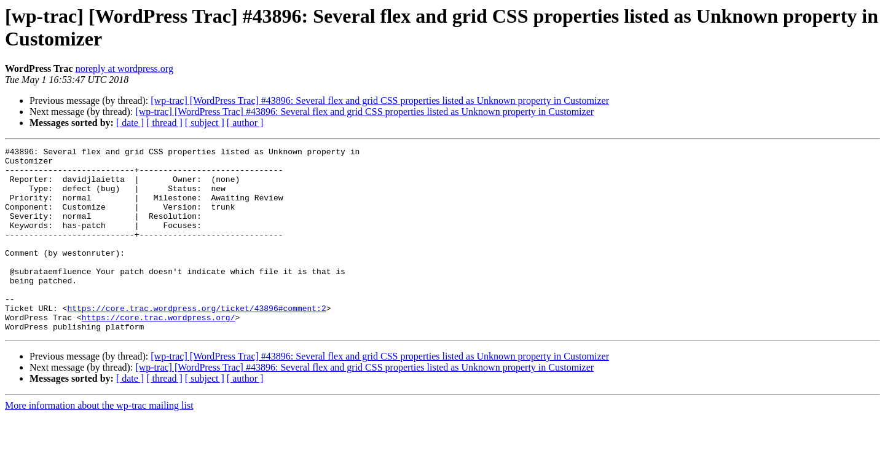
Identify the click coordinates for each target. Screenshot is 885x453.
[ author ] (245, 122)
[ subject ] (204, 122)
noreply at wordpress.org (124, 68)
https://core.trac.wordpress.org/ (158, 352)
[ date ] (130, 122)
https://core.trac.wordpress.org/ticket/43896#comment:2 (196, 341)
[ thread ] (164, 122)
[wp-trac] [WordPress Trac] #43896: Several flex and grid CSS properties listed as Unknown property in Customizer (380, 100)
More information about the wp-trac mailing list (99, 442)
